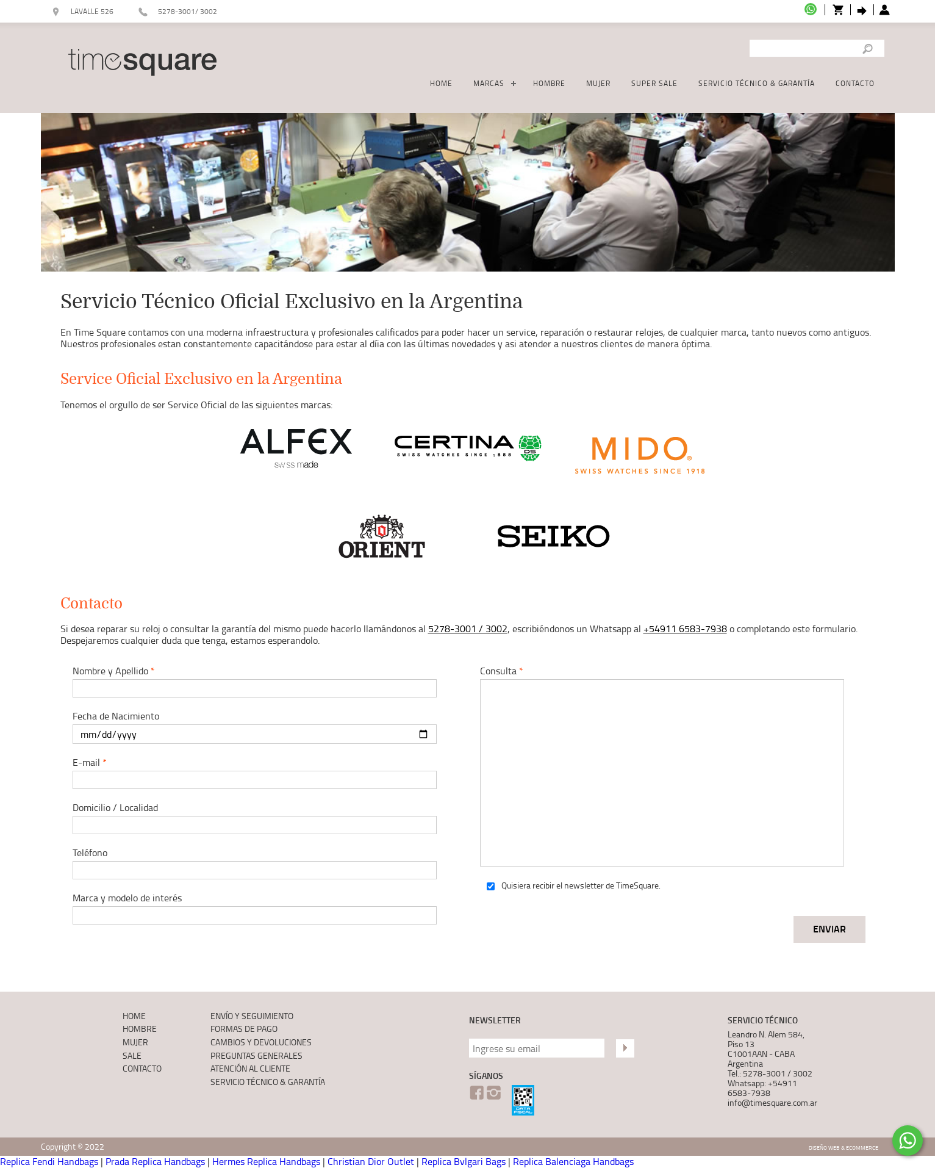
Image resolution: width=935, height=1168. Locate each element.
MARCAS (488, 83)
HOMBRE (549, 83)
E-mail (247, 772)
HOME (441, 83)
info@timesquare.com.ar (772, 1102)
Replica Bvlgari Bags (463, 1161)
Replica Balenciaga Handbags (573, 1161)
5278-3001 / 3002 (467, 628)
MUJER (598, 83)
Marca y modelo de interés (247, 908)
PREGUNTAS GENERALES (256, 1055)
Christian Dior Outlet (371, 1161)
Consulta (654, 765)
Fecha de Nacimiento (247, 726)
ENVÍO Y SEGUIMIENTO (251, 1016)
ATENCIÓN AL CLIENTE (250, 1068)
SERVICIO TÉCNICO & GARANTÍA (756, 83)
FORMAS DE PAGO (244, 1028)
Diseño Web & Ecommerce (843, 1148)
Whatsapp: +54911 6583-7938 (762, 1087)
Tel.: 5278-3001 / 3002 (770, 1073)
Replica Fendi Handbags (49, 1161)
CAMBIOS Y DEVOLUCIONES (261, 1042)
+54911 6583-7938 (685, 628)
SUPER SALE (654, 83)
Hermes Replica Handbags (266, 1161)
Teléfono (247, 862)
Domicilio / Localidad (247, 817)
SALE (132, 1055)
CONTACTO (855, 83)
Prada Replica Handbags (155, 1161)
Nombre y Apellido (247, 681)
